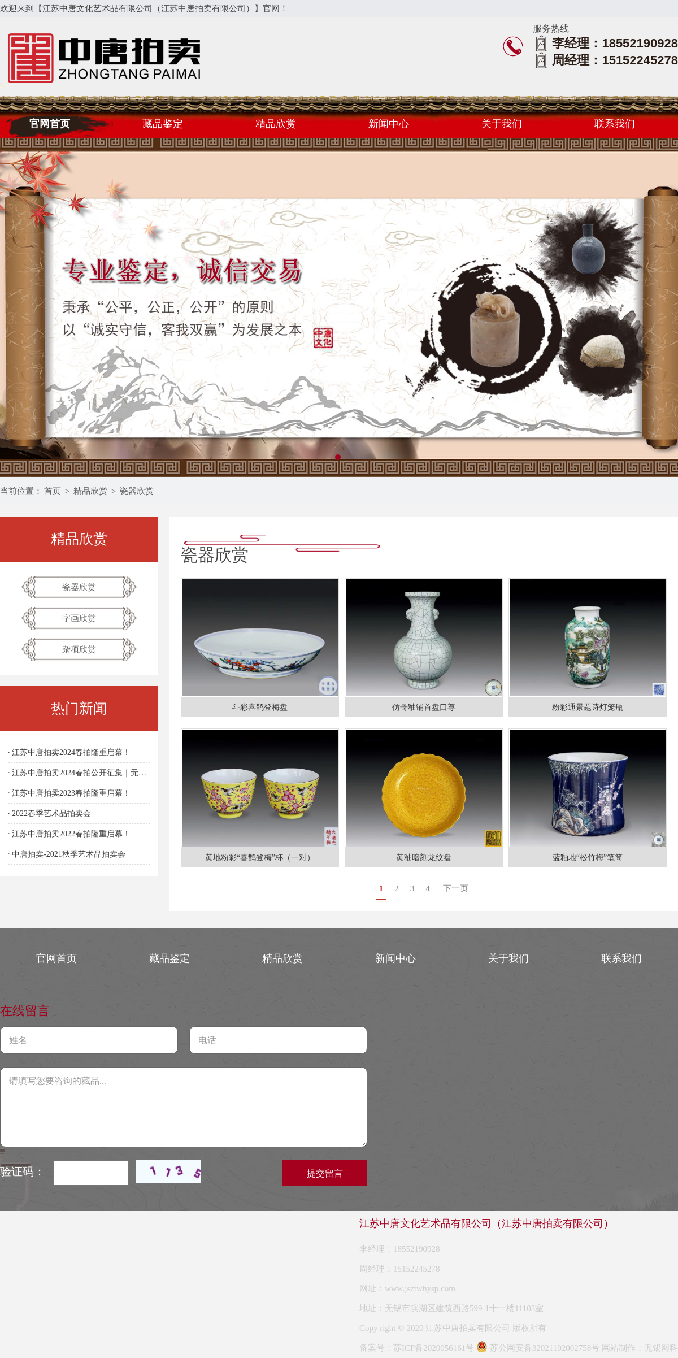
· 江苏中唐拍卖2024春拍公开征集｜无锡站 (79, 773)
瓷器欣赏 (137, 491)
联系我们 (614, 123)
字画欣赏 (79, 618)
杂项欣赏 (79, 649)
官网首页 (49, 123)
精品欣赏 (275, 123)
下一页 (455, 888)
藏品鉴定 (162, 123)
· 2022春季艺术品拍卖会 (49, 813)
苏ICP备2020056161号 (433, 1347)
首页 (52, 491)
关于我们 (501, 123)
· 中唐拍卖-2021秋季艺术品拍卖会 (66, 854)
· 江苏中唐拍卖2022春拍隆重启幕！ (69, 834)
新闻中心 (388, 123)
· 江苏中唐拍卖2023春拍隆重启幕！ (69, 793)
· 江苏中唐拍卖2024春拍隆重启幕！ (69, 752)
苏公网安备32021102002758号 (537, 1347)
